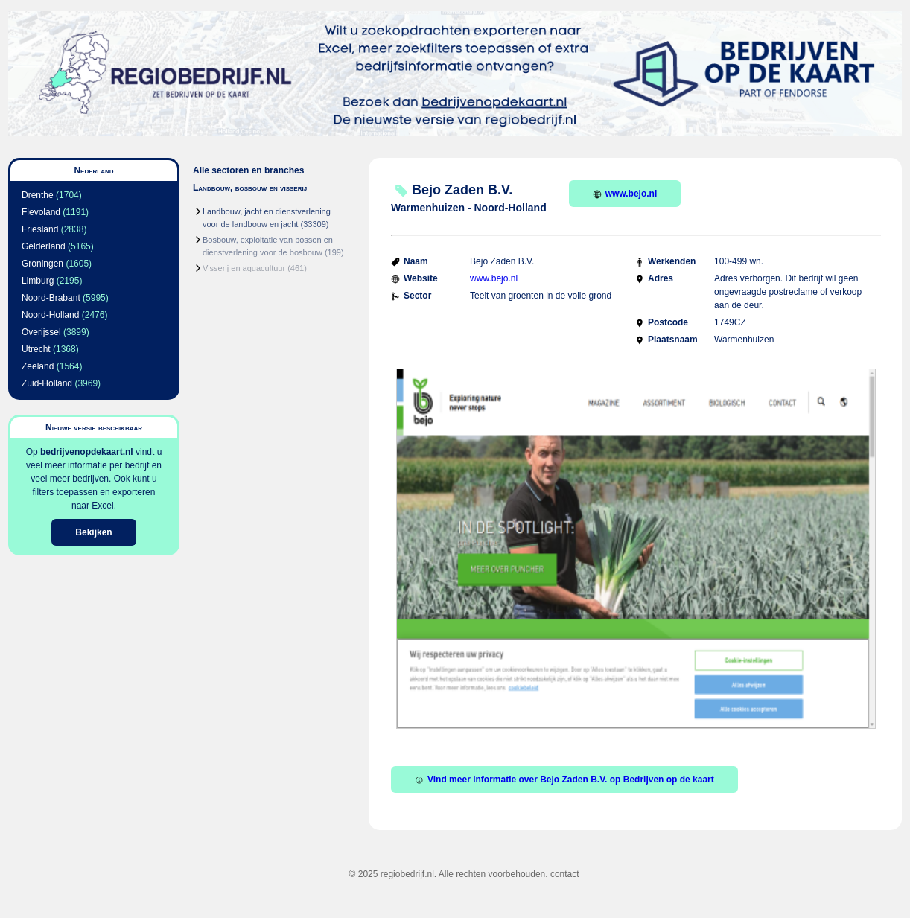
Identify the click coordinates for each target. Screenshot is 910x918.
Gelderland (44, 246)
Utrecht (36, 349)
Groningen (42, 263)
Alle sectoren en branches (248, 170)
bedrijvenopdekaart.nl (86, 452)
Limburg (38, 280)
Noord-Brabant (51, 298)
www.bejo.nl (625, 193)
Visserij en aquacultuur (244, 268)
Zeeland (38, 366)
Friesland (40, 229)
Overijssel (41, 332)
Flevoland (41, 212)
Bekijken (93, 532)
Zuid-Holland (47, 383)
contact (564, 874)
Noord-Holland (50, 315)
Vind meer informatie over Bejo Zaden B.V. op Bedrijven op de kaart (564, 779)
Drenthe (38, 195)
